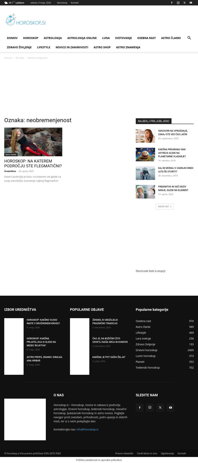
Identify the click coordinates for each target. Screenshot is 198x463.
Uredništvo (10, 171)
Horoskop (30, 38)
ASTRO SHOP (102, 47)
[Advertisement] (99, 89)
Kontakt (75, 2)
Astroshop (62, 2)
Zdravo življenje (19, 47)
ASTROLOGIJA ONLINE (82, 38)
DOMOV (12, 38)
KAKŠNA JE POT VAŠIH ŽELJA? (108, 357)
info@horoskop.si (87, 429)
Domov (8, 58)
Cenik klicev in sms (147, 453)
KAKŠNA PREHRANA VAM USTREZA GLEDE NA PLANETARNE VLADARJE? (172, 153)
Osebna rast (146, 38)
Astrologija (53, 38)
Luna (106, 38)
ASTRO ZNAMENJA (128, 47)
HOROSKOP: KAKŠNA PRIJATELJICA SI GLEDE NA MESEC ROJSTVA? (41, 342)
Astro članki (171, 38)
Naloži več (165, 206)
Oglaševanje (167, 453)
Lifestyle (43, 47)
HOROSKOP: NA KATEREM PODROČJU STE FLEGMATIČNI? (33, 163)
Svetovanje (123, 38)
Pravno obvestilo (124, 453)
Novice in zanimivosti (72, 47)
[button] (189, 38)
